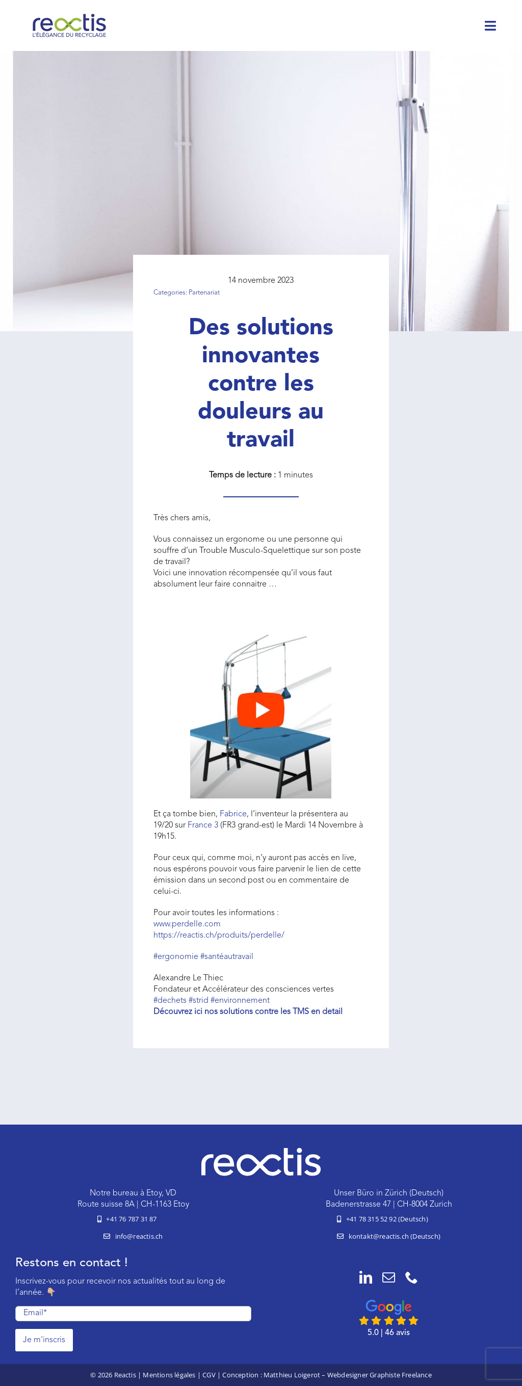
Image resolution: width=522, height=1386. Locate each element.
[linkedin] (365, 1277)
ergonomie (175, 957)
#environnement (240, 1001)
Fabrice (233, 814)
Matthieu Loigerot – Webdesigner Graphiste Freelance (348, 1374)
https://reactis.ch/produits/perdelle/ (218, 935)
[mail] (388, 1277)
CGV (209, 1374)
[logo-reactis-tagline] (70, 17)
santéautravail (226, 957)
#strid (198, 1001)
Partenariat (204, 292)
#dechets (170, 1001)
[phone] (411, 1277)
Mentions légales (169, 1374)
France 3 (203, 825)
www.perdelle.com (187, 924)
